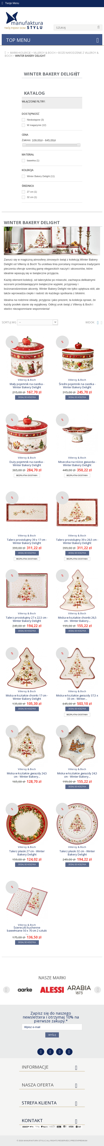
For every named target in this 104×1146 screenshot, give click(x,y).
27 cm (32, 191)
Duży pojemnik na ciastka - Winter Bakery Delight (26, 463)
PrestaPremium (79, 1141)
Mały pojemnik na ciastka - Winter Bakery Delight (27, 385)
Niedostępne (35, 119)
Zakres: (26, 140)
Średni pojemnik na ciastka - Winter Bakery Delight (77, 385)
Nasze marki (52, 978)
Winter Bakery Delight (41, 176)
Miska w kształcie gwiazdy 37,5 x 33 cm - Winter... (77, 696)
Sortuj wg (9, 322)
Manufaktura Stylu (34, 1141)
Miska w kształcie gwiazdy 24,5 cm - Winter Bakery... (27, 774)
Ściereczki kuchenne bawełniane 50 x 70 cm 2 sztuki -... (27, 930)
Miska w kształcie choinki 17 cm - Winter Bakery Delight (27, 696)
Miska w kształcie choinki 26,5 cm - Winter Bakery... (77, 619)
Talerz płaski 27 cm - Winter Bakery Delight (27, 852)
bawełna (33, 160)
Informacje (35, 1067)
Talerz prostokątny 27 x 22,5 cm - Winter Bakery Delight (27, 619)
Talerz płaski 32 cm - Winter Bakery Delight (77, 852)
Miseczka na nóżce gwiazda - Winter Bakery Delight (77, 463)
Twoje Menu (10, 3)
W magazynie (36, 125)
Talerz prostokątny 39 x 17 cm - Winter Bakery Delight (27, 541)
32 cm (32, 197)
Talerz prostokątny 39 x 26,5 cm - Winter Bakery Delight (77, 541)
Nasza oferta (38, 1085)
